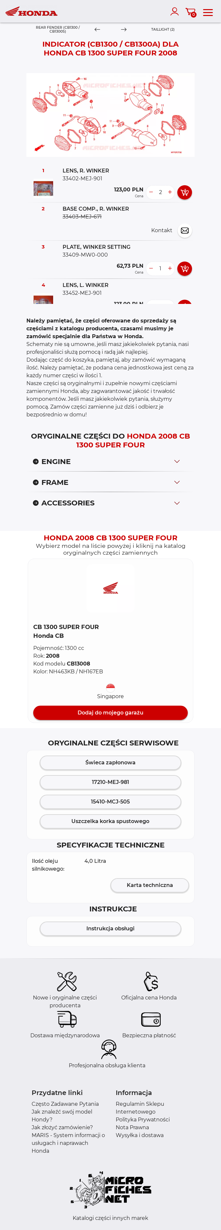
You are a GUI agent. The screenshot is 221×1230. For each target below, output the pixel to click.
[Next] (123, 30)
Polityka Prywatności (143, 1120)
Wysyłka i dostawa (140, 1135)
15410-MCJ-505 (110, 802)
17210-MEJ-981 (110, 782)
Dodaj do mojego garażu (110, 713)
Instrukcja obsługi (110, 928)
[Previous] (97, 30)
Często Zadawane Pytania (65, 1104)
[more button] (170, 192)
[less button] (151, 192)
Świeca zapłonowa (110, 762)
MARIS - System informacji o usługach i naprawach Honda (68, 1143)
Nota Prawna (132, 1127)
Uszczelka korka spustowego (110, 821)
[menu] (208, 11)
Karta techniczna (150, 885)
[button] (110, 588)
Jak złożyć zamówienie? (62, 1127)
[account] (176, 11)
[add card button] (184, 192)
